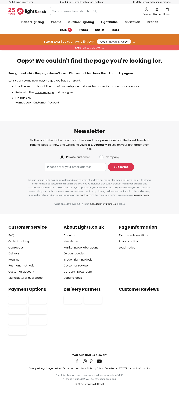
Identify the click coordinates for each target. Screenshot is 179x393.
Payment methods (21, 266)
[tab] (34, 252)
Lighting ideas (73, 278)
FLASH (114, 41)
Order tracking (18, 241)
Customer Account (46, 103)
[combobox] (74, 11)
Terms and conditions (134, 235)
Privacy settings (37, 368)
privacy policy (141, 195)
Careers (69, 272)
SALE (66, 30)
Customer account (21, 272)
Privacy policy (128, 241)
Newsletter (71, 241)
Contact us (16, 248)
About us (70, 235)
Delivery (14, 253)
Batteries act (111, 368)
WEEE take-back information (135, 368)
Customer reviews (76, 266)
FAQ (11, 235)
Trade (83, 30)
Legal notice (127, 248)
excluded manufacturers (103, 203)
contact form (87, 195)
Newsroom (84, 272)
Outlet (100, 30)
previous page (44, 92)
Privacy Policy (95, 368)
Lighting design (84, 260)
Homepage (23, 103)
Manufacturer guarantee (25, 278)
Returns (13, 260)
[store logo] (27, 11)
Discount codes (74, 253)
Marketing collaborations (81, 248)
